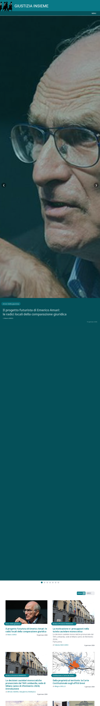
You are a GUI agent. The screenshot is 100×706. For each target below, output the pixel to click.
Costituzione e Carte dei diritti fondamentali (64, 675)
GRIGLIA (81, 593)
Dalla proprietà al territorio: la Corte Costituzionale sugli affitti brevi (71, 682)
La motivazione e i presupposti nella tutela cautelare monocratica (71, 630)
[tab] (42, 582)
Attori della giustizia (11, 304)
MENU (94, 13)
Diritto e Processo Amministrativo (64, 624)
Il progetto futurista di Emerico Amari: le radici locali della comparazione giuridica (26, 630)
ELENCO (90, 593)
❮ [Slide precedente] (4, 185)
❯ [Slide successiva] (96, 185)
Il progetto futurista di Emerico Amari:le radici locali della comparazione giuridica (35, 312)
